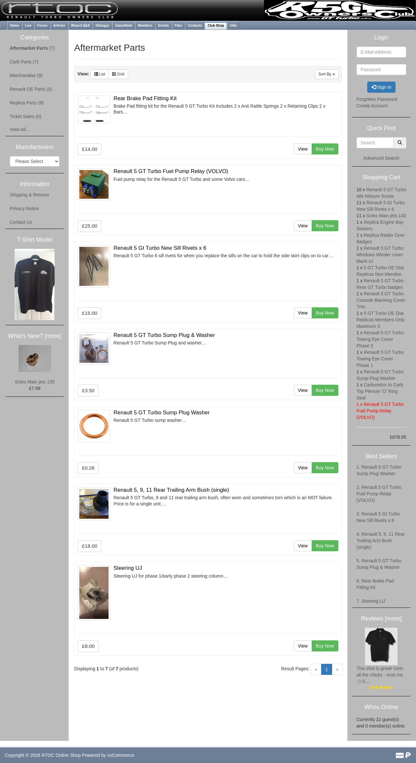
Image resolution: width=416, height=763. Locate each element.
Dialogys (102, 25)
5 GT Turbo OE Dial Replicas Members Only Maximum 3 (381, 320)
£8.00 (88, 646)
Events (163, 25)
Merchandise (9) (26, 75)
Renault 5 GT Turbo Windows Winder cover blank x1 (380, 255)
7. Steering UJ (371, 601)
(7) (32, 48)
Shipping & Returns (29, 194)
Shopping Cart (381, 177)
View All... (19, 129)
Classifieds (123, 25)
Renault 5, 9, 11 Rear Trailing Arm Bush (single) (171, 490)
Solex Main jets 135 (35, 381)
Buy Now (325, 149)
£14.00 (89, 149)
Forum (42, 25)
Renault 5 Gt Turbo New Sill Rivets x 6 (159, 248)
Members (145, 25)
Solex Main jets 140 (386, 215)
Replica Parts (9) (27, 102)
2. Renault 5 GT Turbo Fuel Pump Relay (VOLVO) (379, 494)
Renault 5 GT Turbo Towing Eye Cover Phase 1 (380, 359)
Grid (118, 74)
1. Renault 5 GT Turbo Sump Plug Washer (379, 470)
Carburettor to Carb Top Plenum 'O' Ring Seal (380, 391)
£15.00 (89, 313)
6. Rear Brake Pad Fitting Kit (375, 584)
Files (178, 25)
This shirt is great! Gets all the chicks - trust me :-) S (380, 675)
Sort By (326, 74)
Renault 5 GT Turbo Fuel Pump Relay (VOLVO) (170, 171)
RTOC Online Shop (61, 755)
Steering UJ (127, 568)
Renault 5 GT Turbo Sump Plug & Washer (164, 335)
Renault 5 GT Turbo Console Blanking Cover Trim (381, 300)
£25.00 (89, 226)
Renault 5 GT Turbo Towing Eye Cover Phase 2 (380, 339)
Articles (59, 25)
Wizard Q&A (80, 25)
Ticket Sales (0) (25, 116)
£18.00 (89, 546)
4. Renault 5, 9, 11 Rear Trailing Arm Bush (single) (381, 540)
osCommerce (120, 755)
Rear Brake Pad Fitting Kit (144, 98)
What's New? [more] (34, 336)
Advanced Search (381, 158)
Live (28, 25)
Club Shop (216, 25)
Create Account (372, 105)
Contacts (195, 25)
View (303, 149)
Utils (233, 25)
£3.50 (88, 390)
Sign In (381, 87)
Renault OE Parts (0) (31, 89)
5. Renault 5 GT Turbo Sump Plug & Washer (379, 564)
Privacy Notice (24, 208)
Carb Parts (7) (24, 61)
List (99, 74)
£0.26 (88, 468)
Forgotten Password (377, 99)
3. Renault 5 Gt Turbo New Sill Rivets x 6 (378, 517)
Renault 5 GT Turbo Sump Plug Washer (161, 412)
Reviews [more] (381, 618)
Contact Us (21, 222)
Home (14, 25)
